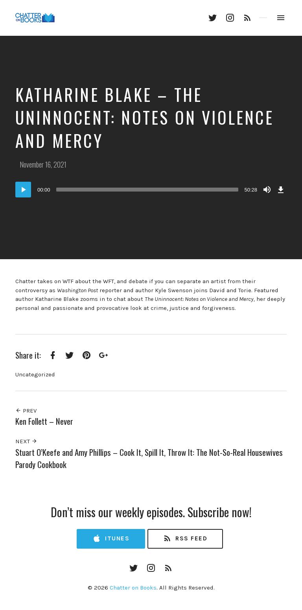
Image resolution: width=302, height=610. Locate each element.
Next (26, 441)
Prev (26, 410)
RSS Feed (185, 538)
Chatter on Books (133, 587)
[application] (151, 189)
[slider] (147, 190)
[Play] (23, 189)
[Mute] (267, 189)
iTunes (110, 538)
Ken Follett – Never (44, 421)
